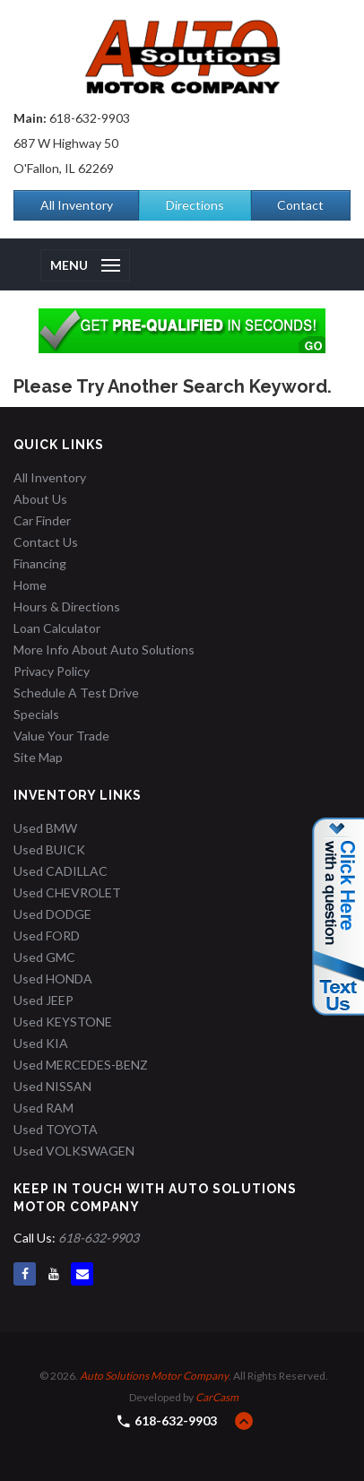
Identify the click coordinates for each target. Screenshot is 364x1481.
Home (30, 585)
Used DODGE (52, 914)
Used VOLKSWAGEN (73, 1150)
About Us (40, 499)
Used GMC (44, 957)
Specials (36, 714)
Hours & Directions (66, 606)
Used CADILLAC (60, 871)
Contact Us (45, 542)
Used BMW (45, 828)
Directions (195, 204)
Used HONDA (52, 978)
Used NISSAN (52, 1086)
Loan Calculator (56, 628)
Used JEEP (43, 1000)
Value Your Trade (61, 735)
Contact (300, 204)
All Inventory (76, 204)
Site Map (38, 757)
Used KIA (40, 1043)
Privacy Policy (51, 671)
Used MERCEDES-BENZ (80, 1064)
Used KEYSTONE (62, 1021)
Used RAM (43, 1107)
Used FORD (46, 935)
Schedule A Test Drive (76, 692)
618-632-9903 (89, 118)
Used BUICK (49, 849)
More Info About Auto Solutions (104, 649)
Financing (39, 563)
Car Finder (42, 520)
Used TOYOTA (55, 1129)
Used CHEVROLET (67, 892)
